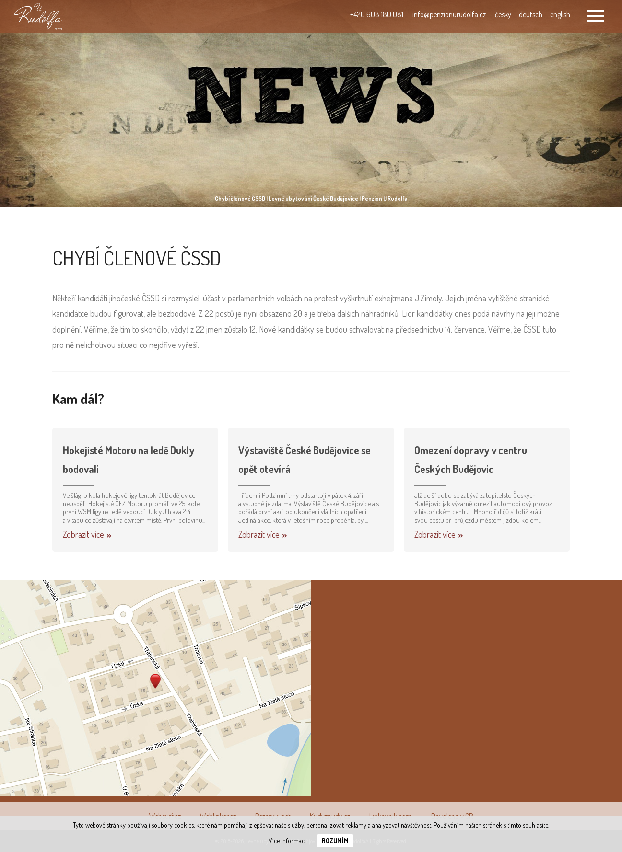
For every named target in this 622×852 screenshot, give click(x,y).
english (560, 14)
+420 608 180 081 (376, 14)
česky (503, 14)
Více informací (287, 841)
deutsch (530, 14)
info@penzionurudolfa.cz (449, 14)
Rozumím (335, 841)
